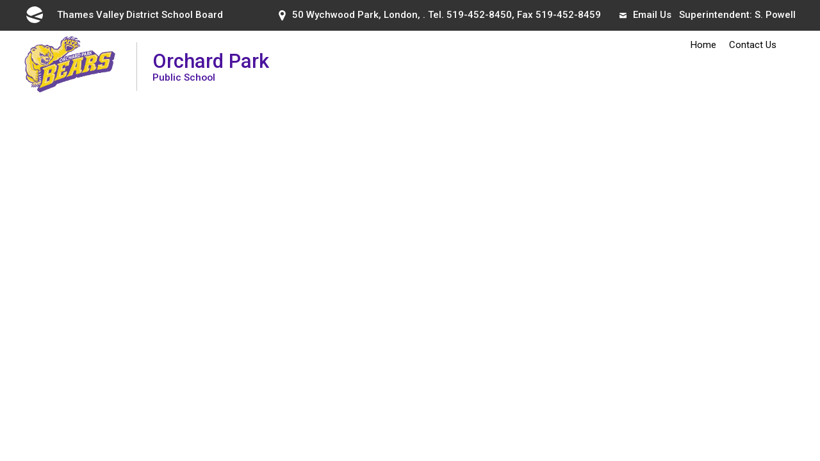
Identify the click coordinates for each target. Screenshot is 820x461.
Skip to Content (0, 0)
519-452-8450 (479, 14)
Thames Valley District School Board (123, 14)
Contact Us (752, 45)
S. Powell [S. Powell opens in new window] (775, 14)
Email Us (645, 14)
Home (703, 45)
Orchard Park (210, 66)
